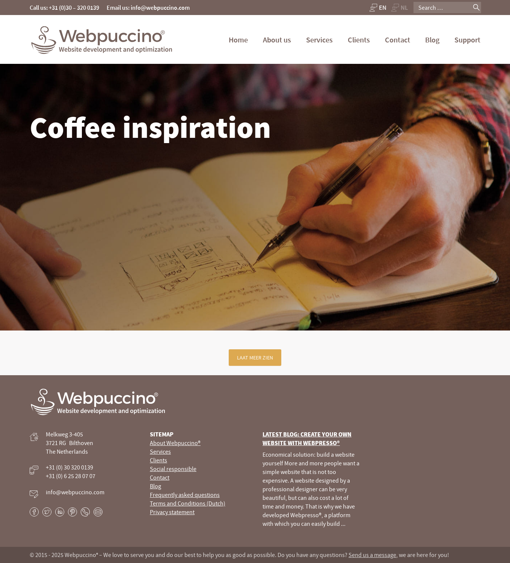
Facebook (34, 511)
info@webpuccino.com (75, 492)
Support (467, 39)
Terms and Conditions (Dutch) (187, 503)
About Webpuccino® (175, 443)
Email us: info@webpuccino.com (148, 7)
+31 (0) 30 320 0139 (69, 467)
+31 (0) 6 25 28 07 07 (70, 476)
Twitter (46, 511)
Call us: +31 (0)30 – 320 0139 (64, 7)
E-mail (98, 511)
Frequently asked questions (185, 494)
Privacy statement (172, 512)
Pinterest (72, 511)
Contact (397, 39)
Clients (359, 39)
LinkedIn (59, 511)
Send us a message (372, 554)
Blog (432, 39)
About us (277, 39)
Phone (85, 511)
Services (319, 39)
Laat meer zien (255, 357)
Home (238, 39)
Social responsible (173, 468)
